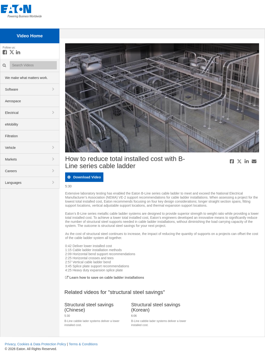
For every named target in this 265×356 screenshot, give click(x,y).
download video (86, 177)
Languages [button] (13, 183)
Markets (11, 159)
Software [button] (11, 89)
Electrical (12, 113)
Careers (11, 171)
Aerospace (13, 101)
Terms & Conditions (83, 344)
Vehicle (10, 148)
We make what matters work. (26, 78)
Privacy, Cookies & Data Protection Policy (35, 344)
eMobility (11, 124)
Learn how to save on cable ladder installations (104, 277)
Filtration (11, 136)
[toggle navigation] (53, 89)
